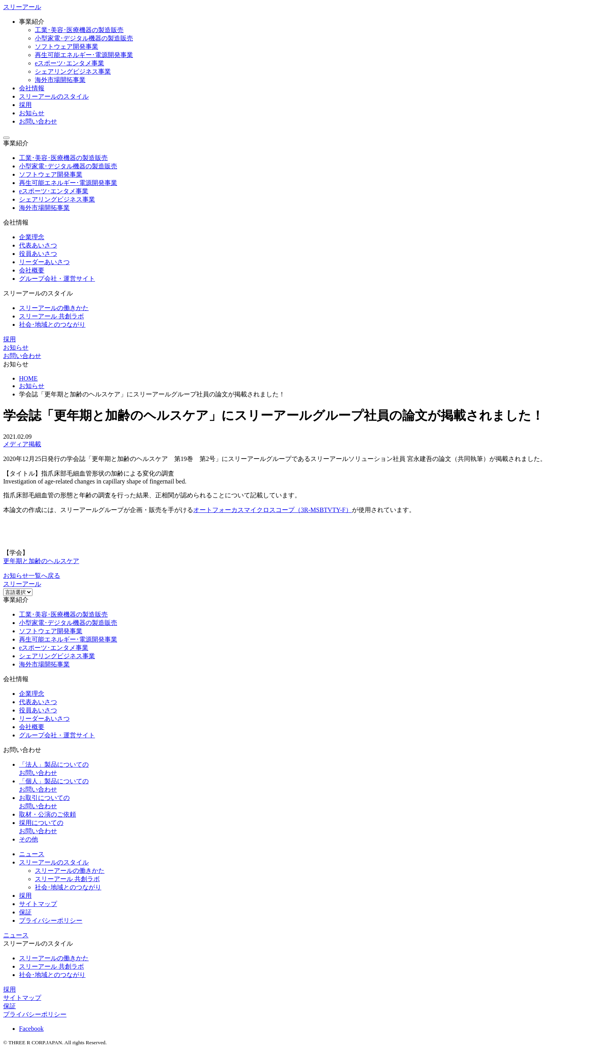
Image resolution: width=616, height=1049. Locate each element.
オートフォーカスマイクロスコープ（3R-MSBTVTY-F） (272, 509)
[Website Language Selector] (17, 592)
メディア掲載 (22, 444)
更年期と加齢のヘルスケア (41, 561)
